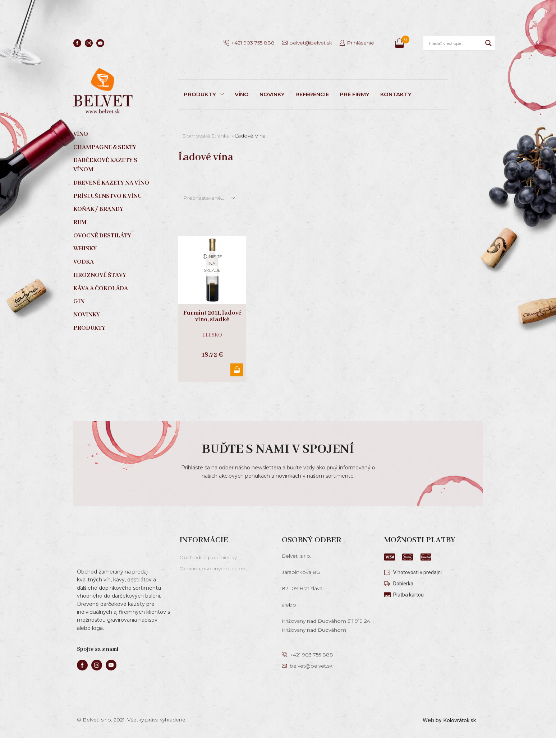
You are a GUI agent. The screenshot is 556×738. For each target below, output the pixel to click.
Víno (80, 134)
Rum (80, 222)
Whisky (85, 248)
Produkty (89, 328)
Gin (78, 301)
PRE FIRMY (354, 94)
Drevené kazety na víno (111, 183)
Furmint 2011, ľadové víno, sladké (212, 316)
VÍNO (242, 94)
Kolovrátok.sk (459, 720)
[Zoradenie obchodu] (208, 197)
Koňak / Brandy (98, 209)
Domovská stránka (206, 136)
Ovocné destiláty (102, 236)
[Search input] (455, 43)
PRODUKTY (204, 94)
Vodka (83, 262)
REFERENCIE (312, 94)
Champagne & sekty (104, 147)
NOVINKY (272, 94)
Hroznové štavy (99, 275)
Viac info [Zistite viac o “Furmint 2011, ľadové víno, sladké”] (236, 369)
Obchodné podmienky (208, 557)
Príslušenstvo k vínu (107, 196)
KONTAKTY (396, 94)
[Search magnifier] (488, 43)
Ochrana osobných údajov (212, 568)
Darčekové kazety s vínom (105, 165)
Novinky (86, 315)
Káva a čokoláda (100, 288)
